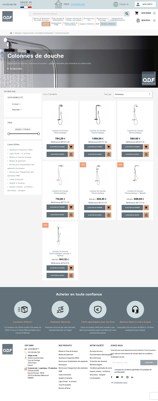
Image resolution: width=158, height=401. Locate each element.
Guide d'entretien (16, 179)
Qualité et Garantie (17, 183)
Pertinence (133, 94)
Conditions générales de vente (101, 368)
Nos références (95, 358)
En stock (16, 104)
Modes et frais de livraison (20, 157)
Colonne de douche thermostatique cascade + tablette (60, 253)
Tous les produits (65, 385)
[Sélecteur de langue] (120, 4)
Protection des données (98, 361)
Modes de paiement (17, 161)
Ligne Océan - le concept (19, 153)
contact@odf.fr (33, 349)
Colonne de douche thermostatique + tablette (135, 192)
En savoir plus (14, 68)
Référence (55, 142)
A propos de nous (96, 351)
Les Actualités (95, 378)
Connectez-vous (78, 4)
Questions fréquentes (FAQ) (21, 150)
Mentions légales (96, 365)
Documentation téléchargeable (101, 355)
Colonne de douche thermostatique (60, 132)
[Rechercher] (78, 13)
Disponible (17, 110)
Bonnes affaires (64, 388)
